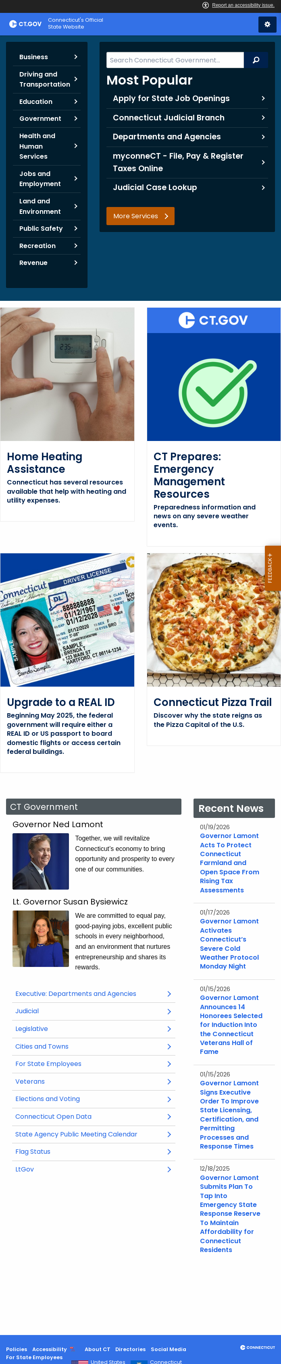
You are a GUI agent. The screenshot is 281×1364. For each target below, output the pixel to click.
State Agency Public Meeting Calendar (88, 1155)
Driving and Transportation (44, 79)
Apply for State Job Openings (171, 98)
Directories (130, 1349)
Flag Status (32, 1171)
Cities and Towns (42, 1065)
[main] (140, 685)
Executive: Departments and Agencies (75, 1012)
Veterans (30, 1100)
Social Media (168, 1349)
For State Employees (48, 1083)
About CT (97, 1349)
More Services (135, 216)
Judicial (38, 1032)
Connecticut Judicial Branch (169, 117)
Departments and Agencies (167, 136)
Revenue (33, 262)
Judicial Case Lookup (155, 187)
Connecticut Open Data (65, 1138)
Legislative (43, 1050)
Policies (16, 1349)
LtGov (24, 1188)
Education (35, 101)
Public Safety (41, 228)
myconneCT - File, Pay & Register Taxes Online (178, 162)
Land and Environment (40, 206)
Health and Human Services (37, 146)
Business (33, 57)
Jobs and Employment (40, 179)
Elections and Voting (47, 1118)
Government (40, 118)
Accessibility (49, 1349)
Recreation (37, 245)
